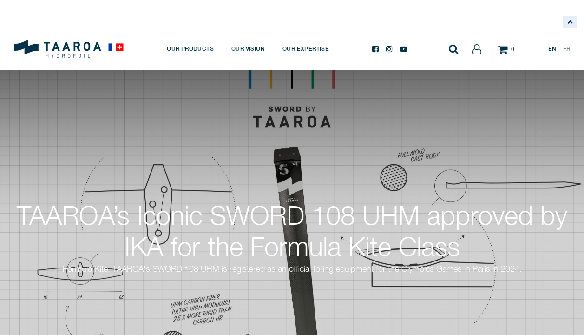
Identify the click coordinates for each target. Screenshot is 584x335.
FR (566, 48)
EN (552, 48)
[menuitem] (190, 49)
